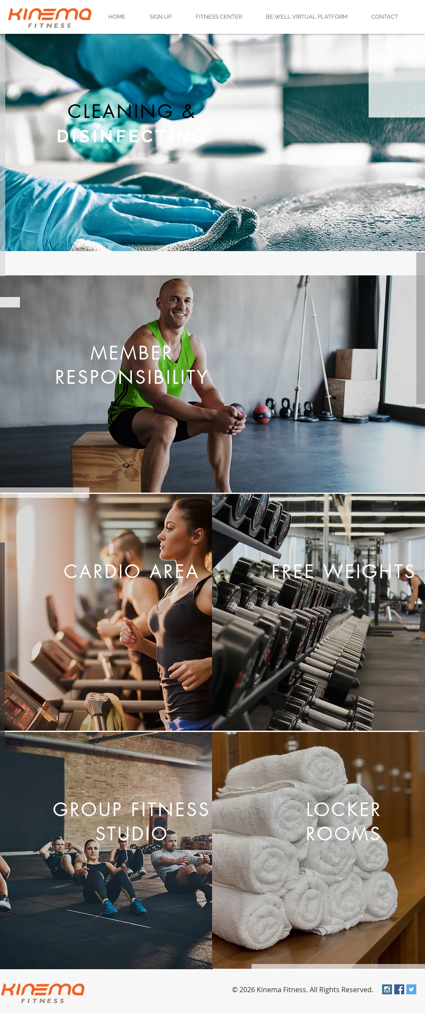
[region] (212, 142)
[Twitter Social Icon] (411, 989)
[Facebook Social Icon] (399, 989)
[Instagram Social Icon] (387, 989)
